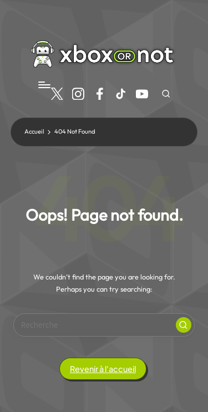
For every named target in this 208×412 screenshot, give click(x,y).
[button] (183, 325)
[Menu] (43, 85)
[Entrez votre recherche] (104, 325)
